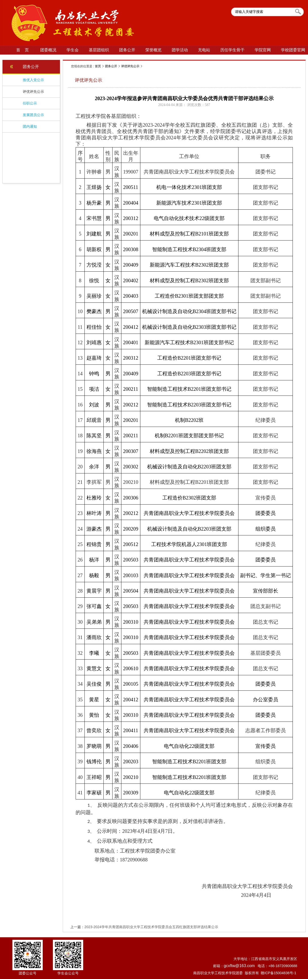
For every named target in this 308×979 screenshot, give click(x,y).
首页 (98, 66)
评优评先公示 (130, 66)
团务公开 (111, 66)
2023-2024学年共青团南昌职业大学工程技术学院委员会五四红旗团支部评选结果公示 (151, 927)
